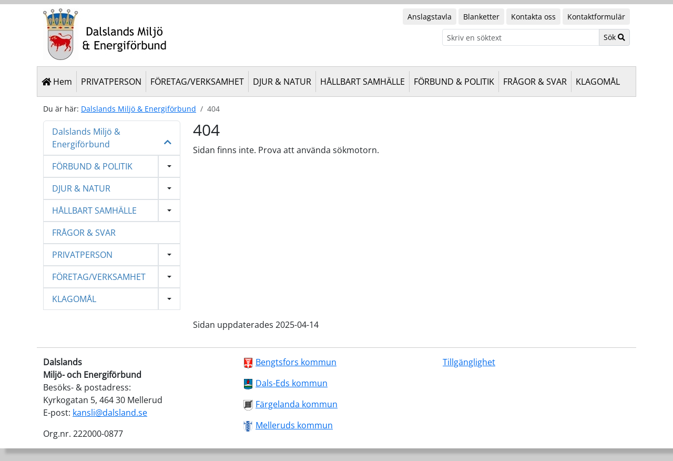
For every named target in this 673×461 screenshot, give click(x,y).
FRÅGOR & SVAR (535, 81)
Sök (614, 37)
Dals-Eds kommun (292, 383)
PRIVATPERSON (111, 81)
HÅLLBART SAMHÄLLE (362, 81)
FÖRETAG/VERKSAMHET (197, 81)
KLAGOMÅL (598, 81)
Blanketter (481, 17)
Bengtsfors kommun (296, 362)
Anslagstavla (429, 17)
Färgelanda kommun (297, 404)
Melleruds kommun (294, 425)
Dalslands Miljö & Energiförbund (138, 109)
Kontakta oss (533, 17)
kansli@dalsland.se (110, 412)
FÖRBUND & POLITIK (454, 81)
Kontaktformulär (596, 17)
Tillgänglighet (469, 362)
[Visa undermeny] (169, 166)
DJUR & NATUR (282, 81)
